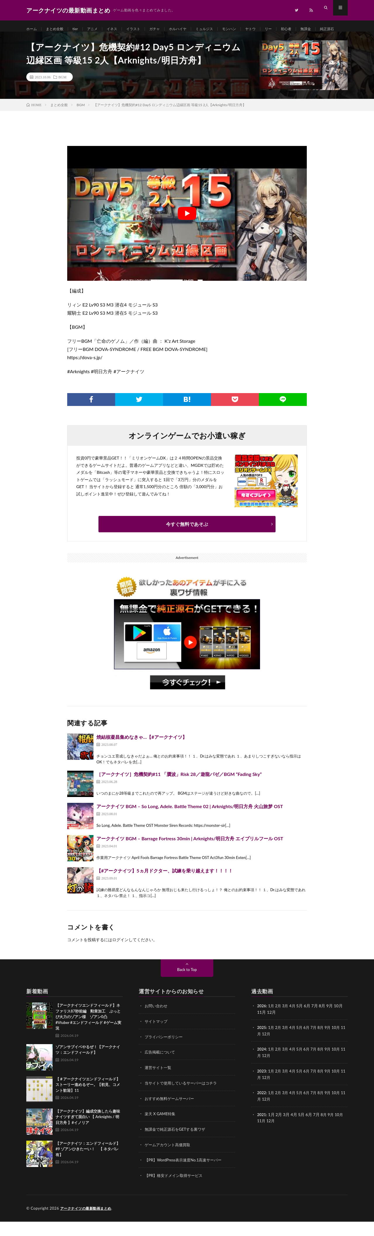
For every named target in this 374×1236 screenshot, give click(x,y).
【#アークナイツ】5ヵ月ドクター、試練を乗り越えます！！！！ (164, 888)
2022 (261, 1108)
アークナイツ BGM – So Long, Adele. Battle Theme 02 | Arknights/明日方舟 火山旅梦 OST (189, 823)
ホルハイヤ (192, 29)
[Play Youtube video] (187, 230)
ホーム (32, 29)
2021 (261, 1129)
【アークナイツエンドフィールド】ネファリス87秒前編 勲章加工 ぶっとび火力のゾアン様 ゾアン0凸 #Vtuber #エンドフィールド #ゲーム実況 (88, 1034)
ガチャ (166, 29)
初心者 (311, 29)
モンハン (249, 29)
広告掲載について (161, 1068)
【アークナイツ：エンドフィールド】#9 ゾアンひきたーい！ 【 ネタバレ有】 (88, 1166)
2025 (261, 1044)
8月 (324, 1044)
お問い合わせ (157, 1022)
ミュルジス (221, 29)
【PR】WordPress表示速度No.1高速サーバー (186, 1175)
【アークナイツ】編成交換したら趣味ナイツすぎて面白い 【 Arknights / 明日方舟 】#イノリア (88, 1134)
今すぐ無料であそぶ (187, 541)
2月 (279, 1022)
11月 (261, 1050)
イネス (120, 29)
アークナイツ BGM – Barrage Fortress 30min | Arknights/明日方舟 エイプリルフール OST (189, 855)
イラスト (143, 29)
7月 (317, 1044)
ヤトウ (272, 29)
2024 (261, 1065)
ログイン (120, 956)
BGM (62, 94)
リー (292, 29)
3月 (287, 1022)
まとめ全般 (58, 29)
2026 (261, 1022)
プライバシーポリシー (165, 1053)
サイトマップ (157, 1038)
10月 (340, 1044)
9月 (332, 1044)
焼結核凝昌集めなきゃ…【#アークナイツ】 (141, 754)
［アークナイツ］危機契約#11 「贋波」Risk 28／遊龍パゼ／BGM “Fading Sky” (179, 791)
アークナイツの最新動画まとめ (87, 1222)
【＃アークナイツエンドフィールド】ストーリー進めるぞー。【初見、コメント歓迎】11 (88, 1102)
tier (80, 29)
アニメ (98, 29)
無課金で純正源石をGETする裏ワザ (177, 1144)
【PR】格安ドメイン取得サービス (176, 1190)
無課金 (332, 29)
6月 (309, 1044)
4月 (294, 1022)
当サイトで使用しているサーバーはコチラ (183, 1098)
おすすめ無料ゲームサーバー (171, 1114)
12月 (271, 1050)
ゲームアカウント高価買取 (169, 1159)
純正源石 (39, 39)
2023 (261, 1086)
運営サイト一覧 (159, 1083)
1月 (272, 1022)
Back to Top (187, 986)
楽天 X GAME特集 (161, 1129)
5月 (302, 1044)
